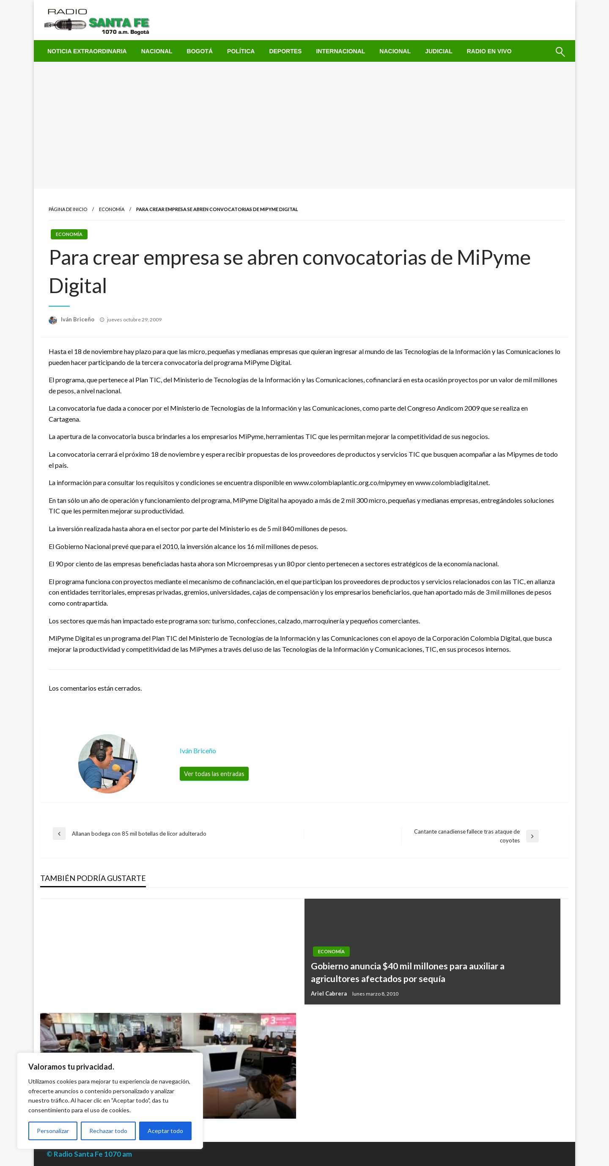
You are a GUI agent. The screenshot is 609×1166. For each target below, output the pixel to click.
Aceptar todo (165, 1130)
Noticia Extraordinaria (87, 51)
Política (241, 51)
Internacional (340, 51)
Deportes (285, 51)
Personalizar (53, 1130)
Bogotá (200, 51)
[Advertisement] (304, 125)
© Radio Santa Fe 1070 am (89, 1154)
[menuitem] (87, 51)
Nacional (157, 51)
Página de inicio (68, 209)
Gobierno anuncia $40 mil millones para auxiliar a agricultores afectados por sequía (408, 971)
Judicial (439, 51)
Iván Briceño (78, 319)
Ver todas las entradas (214, 773)
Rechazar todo (108, 1130)
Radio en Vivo (489, 51)
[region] (110, 1101)
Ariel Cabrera (329, 993)
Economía (111, 209)
